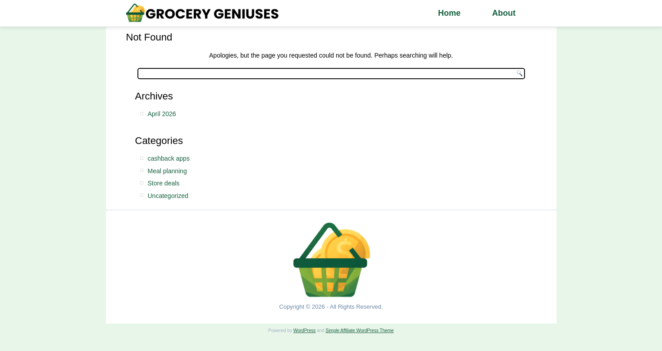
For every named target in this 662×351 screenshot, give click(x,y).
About (504, 13)
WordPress (304, 330)
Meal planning (167, 171)
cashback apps (169, 158)
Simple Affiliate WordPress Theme (359, 330)
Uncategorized (168, 195)
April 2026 (162, 113)
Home (449, 13)
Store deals (164, 183)
